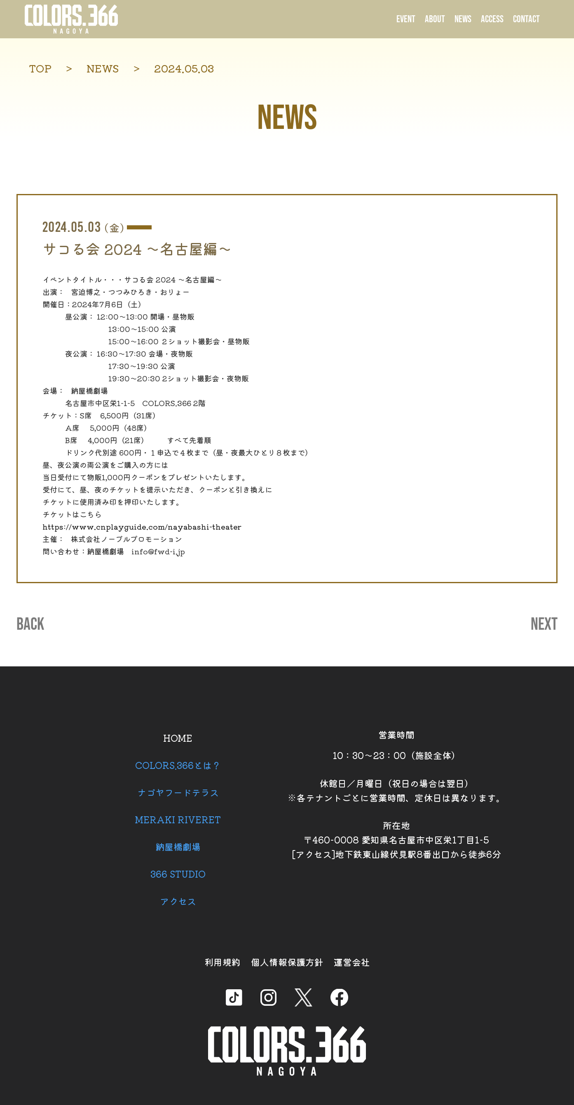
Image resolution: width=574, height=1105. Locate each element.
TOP (40, 68)
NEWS (463, 19)
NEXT (544, 624)
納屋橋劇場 (178, 846)
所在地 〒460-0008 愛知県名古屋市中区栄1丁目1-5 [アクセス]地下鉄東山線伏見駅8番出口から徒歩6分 (396, 839)
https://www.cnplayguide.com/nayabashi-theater (141, 526)
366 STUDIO (178, 873)
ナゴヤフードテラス (178, 792)
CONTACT (526, 19)
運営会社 (352, 961)
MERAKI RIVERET (178, 819)
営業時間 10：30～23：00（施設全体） (396, 745)
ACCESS (492, 19)
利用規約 (222, 961)
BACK (30, 624)
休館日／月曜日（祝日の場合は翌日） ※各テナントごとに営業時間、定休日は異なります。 (396, 790)
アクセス (178, 900)
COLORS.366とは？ (178, 764)
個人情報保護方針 (287, 961)
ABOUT (435, 19)
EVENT (405, 19)
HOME (177, 737)
